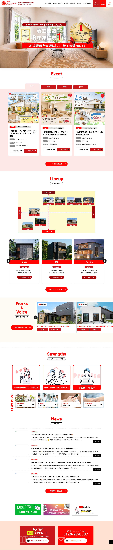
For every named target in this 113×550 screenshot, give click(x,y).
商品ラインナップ (57, 3)
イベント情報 (48, 3)
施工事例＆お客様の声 (69, 3)
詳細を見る (16, 151)
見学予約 (30, 151)
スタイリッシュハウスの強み (84, 3)
